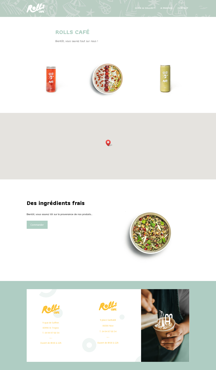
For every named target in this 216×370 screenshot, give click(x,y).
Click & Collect (145, 8)
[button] (109, 143)
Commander (33, 224)
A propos (166, 8)
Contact (183, 8)
